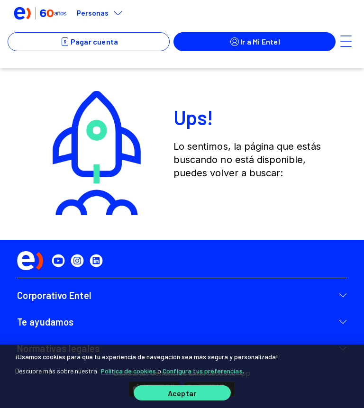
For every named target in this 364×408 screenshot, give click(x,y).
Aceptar (182, 393)
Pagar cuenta (88, 41)
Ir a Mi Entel (254, 41)
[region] (182, 376)
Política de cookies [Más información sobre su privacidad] (128, 371)
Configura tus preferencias (203, 371)
